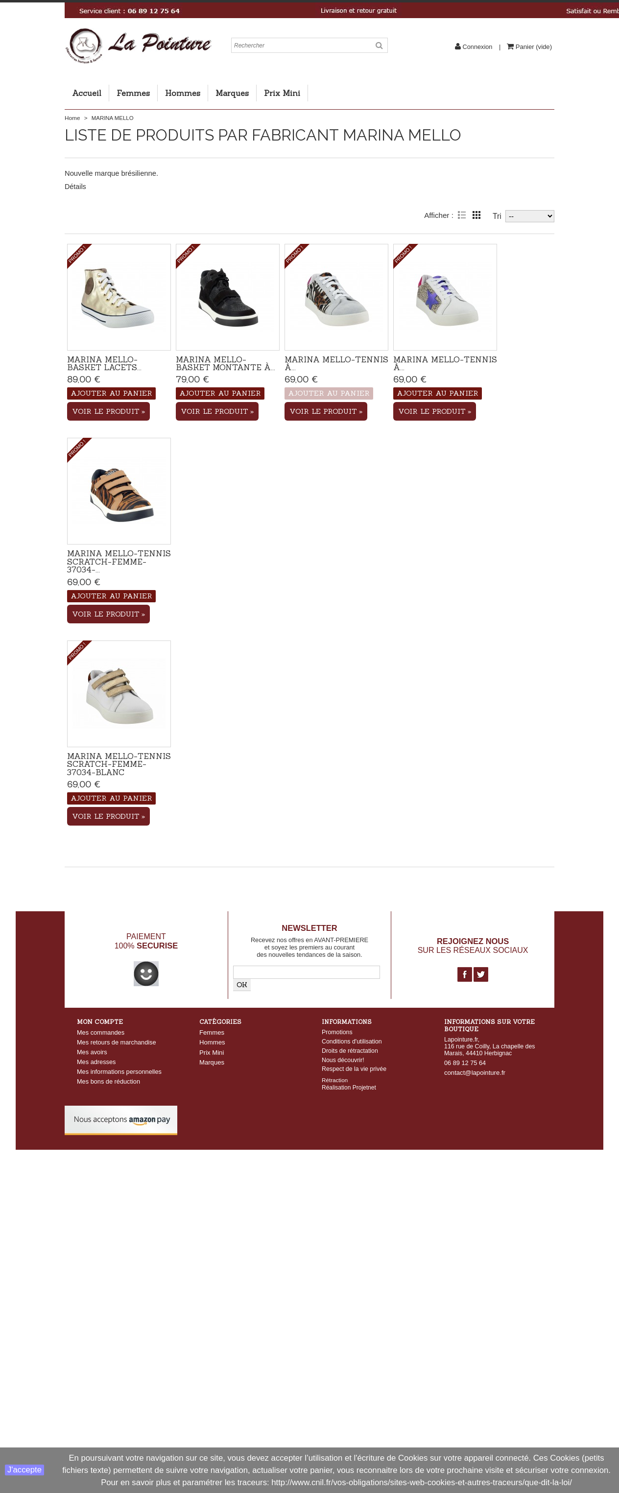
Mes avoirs (92, 1052)
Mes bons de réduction (108, 1081)
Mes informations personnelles (119, 1071)
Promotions (337, 1032)
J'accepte (24, 1469)
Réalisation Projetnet (349, 1087)
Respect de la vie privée (354, 1069)
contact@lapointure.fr (474, 1072)
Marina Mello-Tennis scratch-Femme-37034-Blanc (119, 764)
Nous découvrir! (343, 1060)
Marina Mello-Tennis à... (336, 363)
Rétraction (335, 1080)
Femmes (133, 93)
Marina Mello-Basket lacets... (104, 363)
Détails (75, 186)
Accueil (86, 93)
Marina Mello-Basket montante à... (225, 363)
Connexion (477, 46)
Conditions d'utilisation (352, 1041)
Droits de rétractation (350, 1050)
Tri (497, 216)
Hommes (182, 93)
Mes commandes (100, 1032)
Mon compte (100, 1021)
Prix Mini (282, 93)
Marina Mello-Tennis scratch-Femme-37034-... (119, 561)
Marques (232, 93)
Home (72, 118)
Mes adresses (96, 1062)
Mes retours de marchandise (116, 1042)
